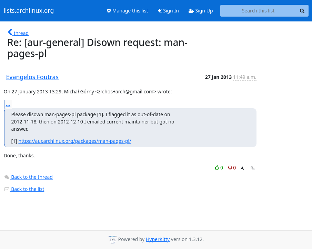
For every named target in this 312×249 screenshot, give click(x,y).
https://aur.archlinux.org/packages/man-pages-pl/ (74, 141)
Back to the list (24, 189)
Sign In (168, 10)
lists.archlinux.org (29, 11)
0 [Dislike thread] (232, 167)
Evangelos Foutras (32, 77)
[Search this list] (258, 11)
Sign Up (201, 10)
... (8, 104)
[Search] (302, 11)
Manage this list (127, 10)
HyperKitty (158, 239)
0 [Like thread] (219, 167)
